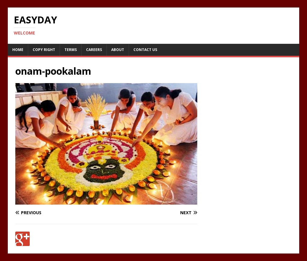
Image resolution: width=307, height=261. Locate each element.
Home (17, 49)
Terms (70, 49)
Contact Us (145, 49)
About (117, 49)
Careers (94, 49)
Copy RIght (44, 49)
